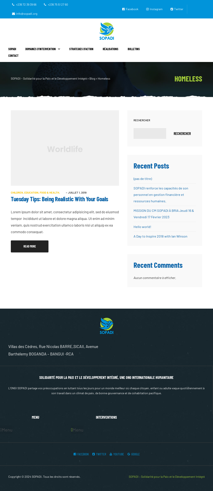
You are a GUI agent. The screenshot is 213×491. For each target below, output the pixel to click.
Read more (36, 244)
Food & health (49, 192)
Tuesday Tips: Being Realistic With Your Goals (59, 198)
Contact (13, 55)
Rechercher (142, 120)
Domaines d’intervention (42, 49)
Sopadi (12, 49)
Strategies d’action (81, 49)
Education (31, 192)
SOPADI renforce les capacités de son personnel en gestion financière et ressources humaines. (161, 194)
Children (17, 192)
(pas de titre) (143, 179)
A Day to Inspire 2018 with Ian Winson (160, 235)
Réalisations (110, 49)
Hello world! (142, 226)
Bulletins (134, 49)
